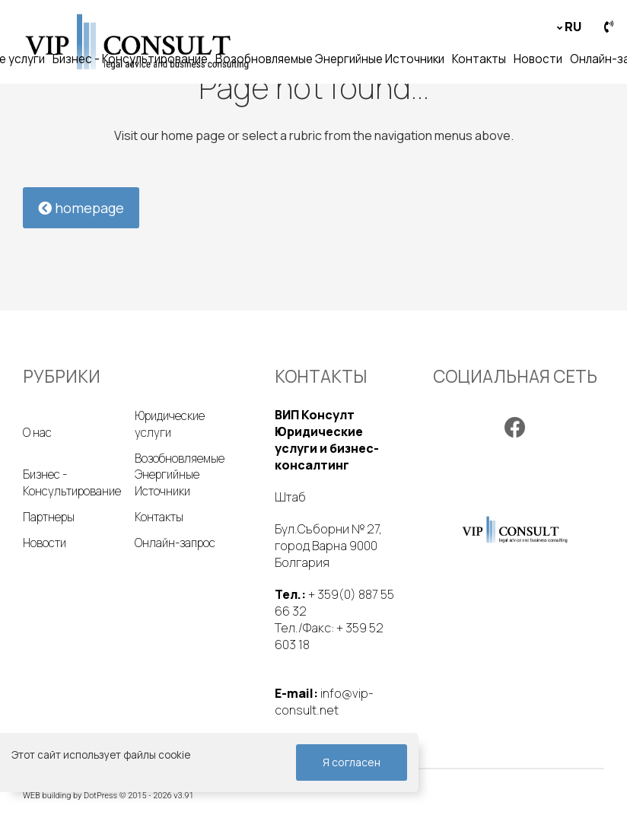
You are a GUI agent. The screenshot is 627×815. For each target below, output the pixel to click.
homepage (81, 208)
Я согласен (351, 762)
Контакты (479, 59)
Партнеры (49, 517)
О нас (37, 433)
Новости (538, 59)
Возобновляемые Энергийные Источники (329, 59)
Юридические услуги (170, 424)
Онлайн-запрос (175, 543)
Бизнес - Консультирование (130, 59)
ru (573, 26)
